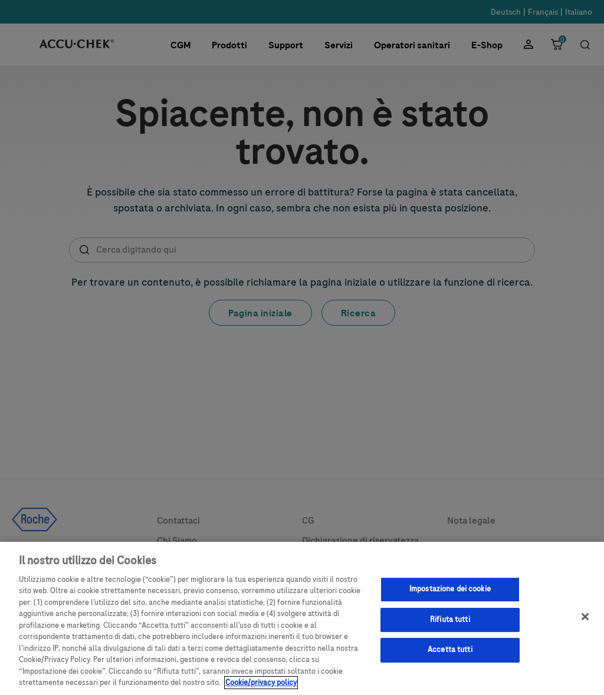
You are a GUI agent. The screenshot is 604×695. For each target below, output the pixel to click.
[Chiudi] (585, 622)
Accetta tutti (450, 655)
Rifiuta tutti (450, 625)
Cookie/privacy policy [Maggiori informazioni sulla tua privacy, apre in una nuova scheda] (261, 688)
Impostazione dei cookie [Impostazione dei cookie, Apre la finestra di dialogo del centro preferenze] (450, 594)
